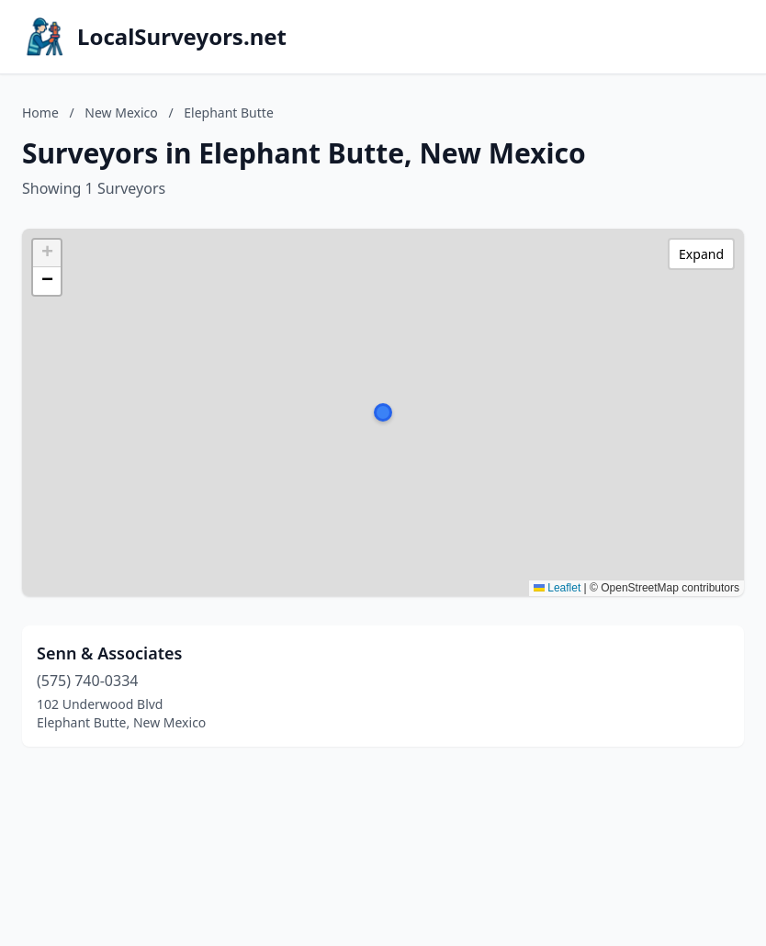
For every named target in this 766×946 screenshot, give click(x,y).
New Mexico (120, 112)
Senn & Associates (109, 653)
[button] (383, 412)
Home (40, 112)
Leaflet (557, 587)
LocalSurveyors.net (182, 36)
